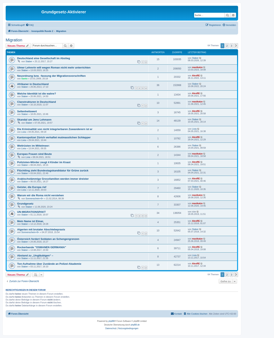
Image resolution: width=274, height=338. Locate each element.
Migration (14, 40)
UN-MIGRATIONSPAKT (31, 211)
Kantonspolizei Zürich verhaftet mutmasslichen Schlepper (54, 137)
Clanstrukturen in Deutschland (36, 101)
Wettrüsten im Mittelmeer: (33, 145)
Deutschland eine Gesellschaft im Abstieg (43, 58)
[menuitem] (30, 25)
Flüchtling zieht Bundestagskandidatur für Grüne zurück (52, 170)
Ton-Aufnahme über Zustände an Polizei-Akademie (49, 263)
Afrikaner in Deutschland (33, 84)
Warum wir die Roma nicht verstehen (40, 195)
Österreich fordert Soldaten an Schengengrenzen (48, 238)
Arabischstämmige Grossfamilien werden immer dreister (53, 178)
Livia (23, 132)
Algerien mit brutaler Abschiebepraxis (41, 229)
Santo (24, 78)
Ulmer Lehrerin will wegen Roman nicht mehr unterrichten (53, 67)
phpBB (111, 321)
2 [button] (227, 45)
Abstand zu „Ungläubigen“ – (35, 255)
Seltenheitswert (27, 111)
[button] (236, 45)
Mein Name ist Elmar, (30, 221)
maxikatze (197, 67)
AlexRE (196, 75)
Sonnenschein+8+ (35, 198)
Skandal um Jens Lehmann (34, 119)
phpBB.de (135, 325)
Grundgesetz (25, 203)
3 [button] (231, 45)
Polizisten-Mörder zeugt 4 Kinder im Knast (44, 162)
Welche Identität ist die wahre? (36, 93)
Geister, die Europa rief (31, 187)
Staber (29, 61)
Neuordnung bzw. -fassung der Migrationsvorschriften (51, 75)
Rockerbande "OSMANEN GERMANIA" (41, 247)
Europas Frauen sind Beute (34, 153)
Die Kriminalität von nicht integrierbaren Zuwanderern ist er (54, 129)
